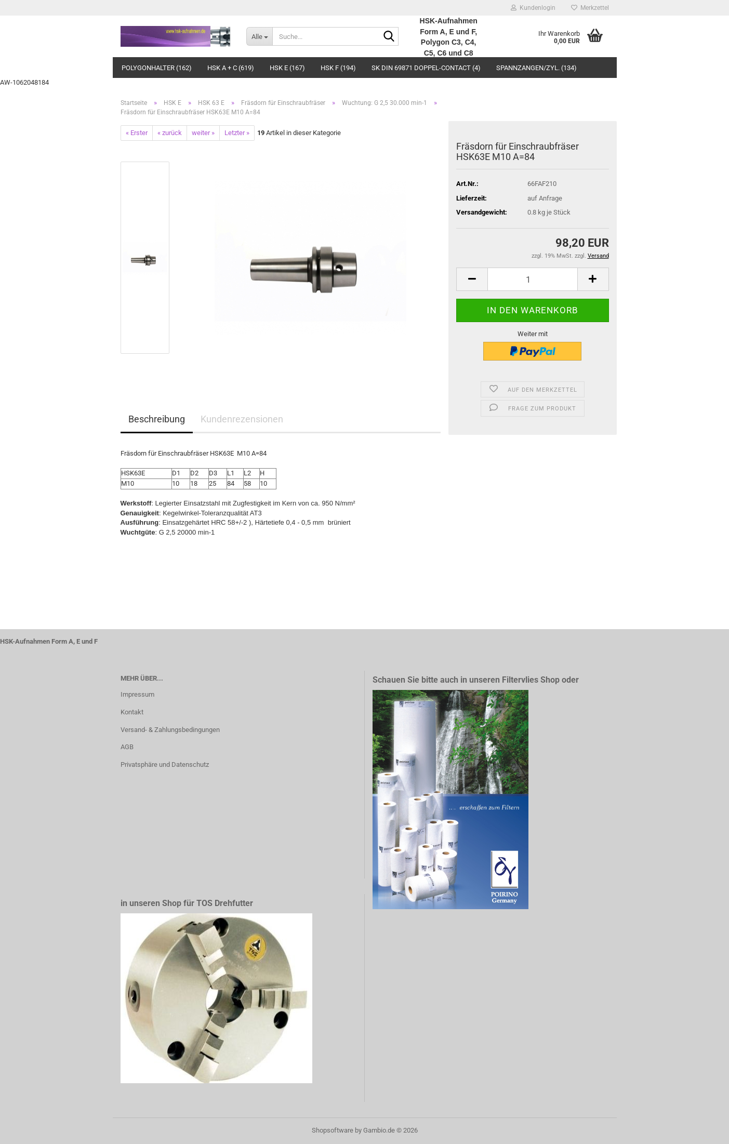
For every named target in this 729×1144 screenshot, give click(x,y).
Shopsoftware (332, 1130)
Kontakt (132, 712)
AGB (127, 747)
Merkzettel (590, 7)
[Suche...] (259, 36)
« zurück (169, 133)
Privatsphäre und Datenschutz (165, 764)
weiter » (203, 133)
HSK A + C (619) (230, 68)
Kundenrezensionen (242, 419)
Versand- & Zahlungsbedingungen (170, 730)
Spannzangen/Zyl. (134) (536, 68)
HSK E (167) (287, 68)
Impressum (137, 694)
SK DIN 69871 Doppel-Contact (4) (426, 68)
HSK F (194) (338, 68)
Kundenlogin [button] (533, 7)
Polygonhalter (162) (157, 68)
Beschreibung (156, 419)
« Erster (137, 133)
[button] (471, 279)
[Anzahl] (532, 279)
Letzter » (236, 133)
